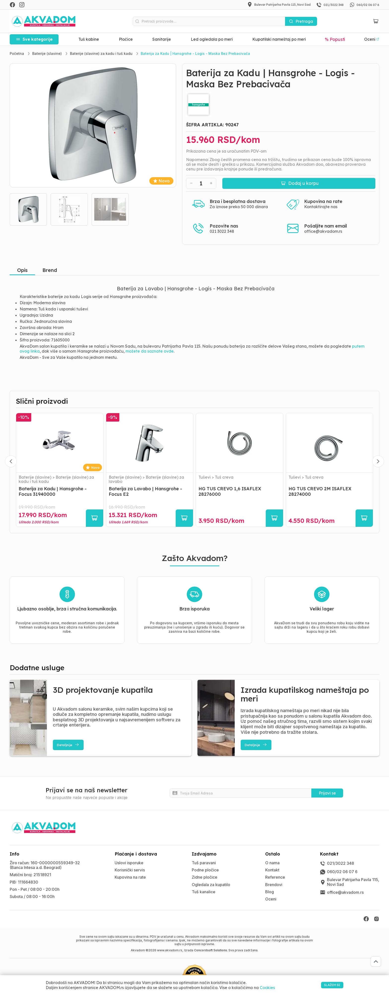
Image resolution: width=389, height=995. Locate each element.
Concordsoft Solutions (210, 950)
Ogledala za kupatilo (211, 884)
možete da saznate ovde (150, 351)
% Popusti (335, 39)
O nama (272, 862)
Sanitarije (161, 39)
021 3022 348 (222, 231)
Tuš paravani (204, 862)
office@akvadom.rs (323, 231)
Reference (275, 877)
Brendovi (273, 884)
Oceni (270, 898)
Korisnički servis (130, 869)
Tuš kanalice (203, 891)
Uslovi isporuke (129, 862)
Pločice (126, 39)
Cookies (267, 987)
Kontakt (272, 869)
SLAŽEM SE (326, 984)
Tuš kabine (88, 39)
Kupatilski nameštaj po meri (279, 39)
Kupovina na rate (130, 877)
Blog (269, 891)
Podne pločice (205, 869)
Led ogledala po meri (212, 39)
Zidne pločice (204, 877)
